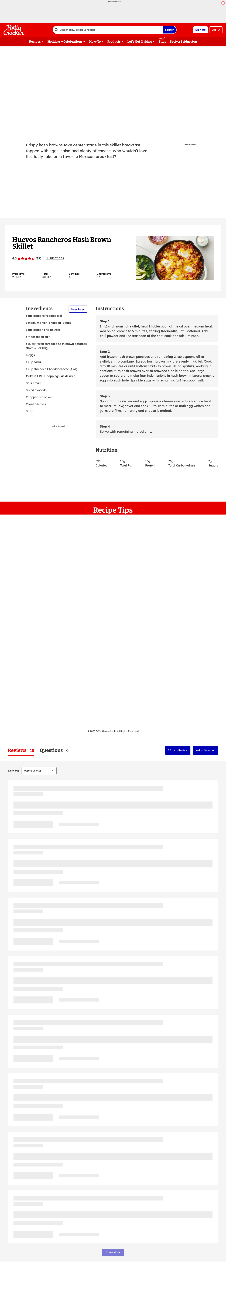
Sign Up (200, 29)
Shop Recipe (78, 309)
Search (169, 29)
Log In (216, 29)
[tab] (21, 750)
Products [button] (114, 41)
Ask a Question (205, 750)
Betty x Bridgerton (183, 41)
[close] (223, 3)
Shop (162, 41)
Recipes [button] (35, 41)
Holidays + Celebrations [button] (65, 41)
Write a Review (178, 750)
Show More (113, 1252)
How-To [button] (95, 41)
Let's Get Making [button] (139, 41)
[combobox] (108, 30)
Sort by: (13, 771)
